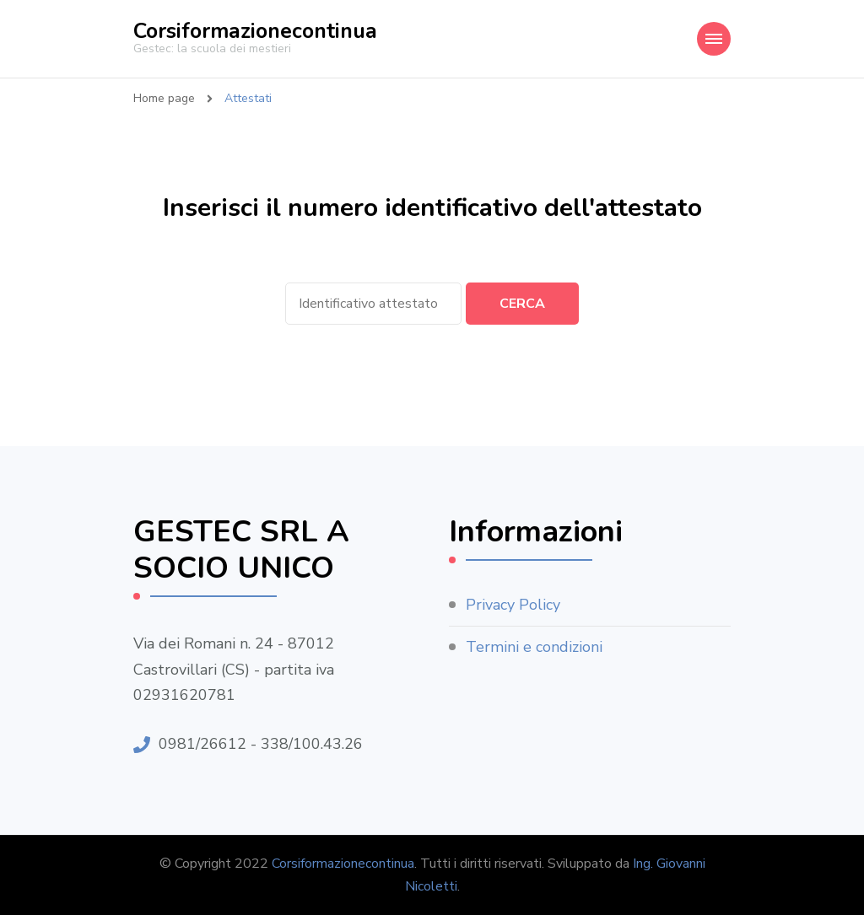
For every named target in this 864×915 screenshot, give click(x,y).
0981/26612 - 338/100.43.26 (261, 744)
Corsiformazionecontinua (255, 31)
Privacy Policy (513, 605)
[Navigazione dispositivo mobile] (714, 39)
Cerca (522, 303)
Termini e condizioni (534, 647)
